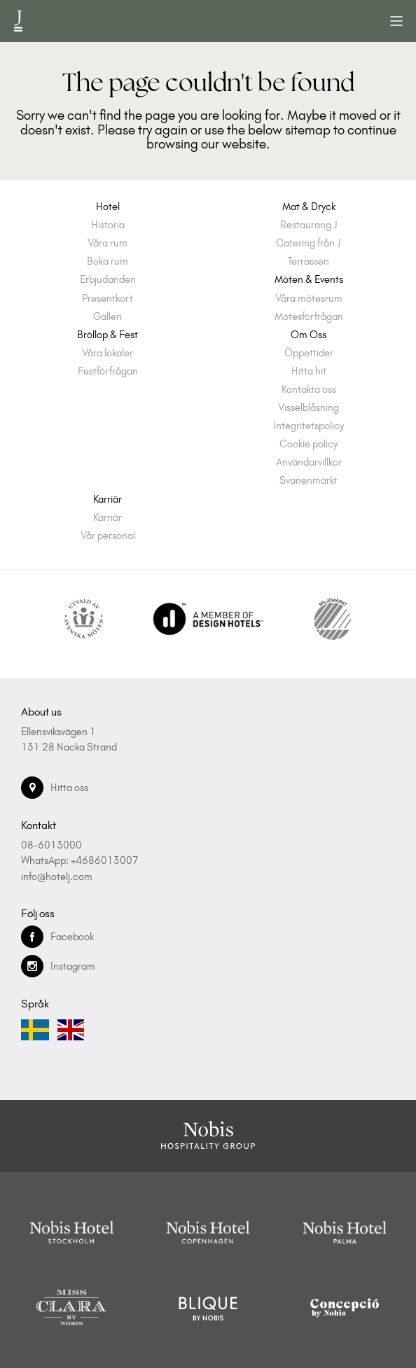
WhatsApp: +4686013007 (80, 860)
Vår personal (108, 536)
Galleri (107, 317)
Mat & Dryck (308, 207)
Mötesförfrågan (309, 317)
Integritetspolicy (308, 426)
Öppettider (308, 353)
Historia (108, 225)
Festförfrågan (108, 371)
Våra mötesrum (308, 299)
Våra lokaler (107, 353)
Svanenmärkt (308, 481)
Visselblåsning (308, 408)
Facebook (57, 937)
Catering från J (308, 243)
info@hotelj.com (56, 876)
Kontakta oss (309, 390)
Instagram (58, 966)
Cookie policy (308, 444)
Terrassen (308, 261)
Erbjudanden (108, 280)
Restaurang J (309, 225)
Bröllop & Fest (107, 335)
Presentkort (107, 299)
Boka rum (107, 261)
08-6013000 (51, 845)
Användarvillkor (309, 462)
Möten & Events (309, 280)
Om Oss (308, 335)
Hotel (108, 207)
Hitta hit (308, 371)
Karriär (107, 499)
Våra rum (107, 243)
